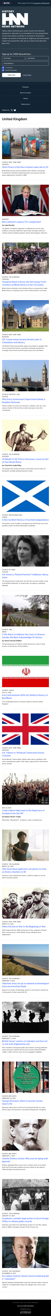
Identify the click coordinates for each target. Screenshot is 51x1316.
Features (25, 87)
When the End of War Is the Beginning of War (24, 926)
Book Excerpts (25, 93)
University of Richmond (41, 3)
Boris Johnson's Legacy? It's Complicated (21, 222)
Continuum (9, 68)
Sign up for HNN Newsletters (25, 1306)
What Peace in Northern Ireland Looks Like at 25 (25, 167)
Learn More (27, 75)
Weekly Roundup (11, 70)
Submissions (25, 104)
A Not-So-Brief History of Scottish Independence (25, 520)
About (25, 98)
